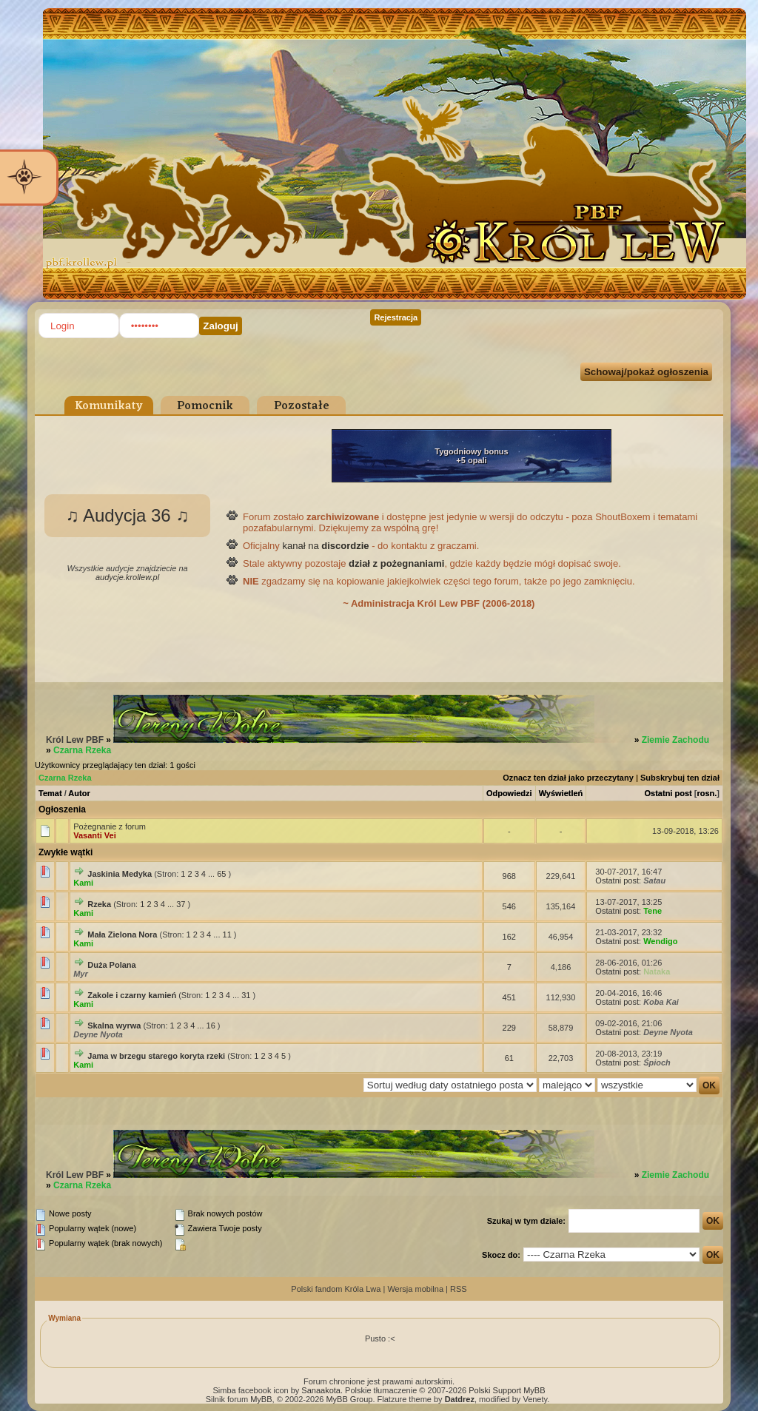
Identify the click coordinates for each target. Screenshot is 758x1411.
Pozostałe (301, 406)
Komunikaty (109, 406)
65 (221, 873)
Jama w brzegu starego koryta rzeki (156, 1055)
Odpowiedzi (509, 793)
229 (509, 1027)
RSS (458, 1288)
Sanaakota (321, 1390)
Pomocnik (205, 406)
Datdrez (459, 1399)
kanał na (325, 545)
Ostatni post (668, 793)
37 (180, 904)
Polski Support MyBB (507, 1390)
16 (211, 1025)
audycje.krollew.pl (127, 577)
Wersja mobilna (415, 1288)
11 (227, 934)
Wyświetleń (561, 793)
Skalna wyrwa (114, 1025)
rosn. (707, 793)
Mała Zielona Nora (122, 934)
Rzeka (99, 904)
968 (509, 876)
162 (509, 936)
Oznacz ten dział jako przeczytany (568, 777)
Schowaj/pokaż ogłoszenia (646, 371)
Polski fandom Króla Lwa (335, 1288)
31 (245, 995)
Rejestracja (395, 317)
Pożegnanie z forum (109, 826)
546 (509, 906)
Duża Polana (111, 964)
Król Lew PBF (75, 740)
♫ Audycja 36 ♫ (128, 515)
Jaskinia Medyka (119, 873)
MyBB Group (349, 1399)
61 (509, 1058)
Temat (50, 793)
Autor (79, 793)
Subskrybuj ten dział (680, 777)
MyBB (261, 1399)
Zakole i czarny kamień (131, 995)
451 (509, 997)
